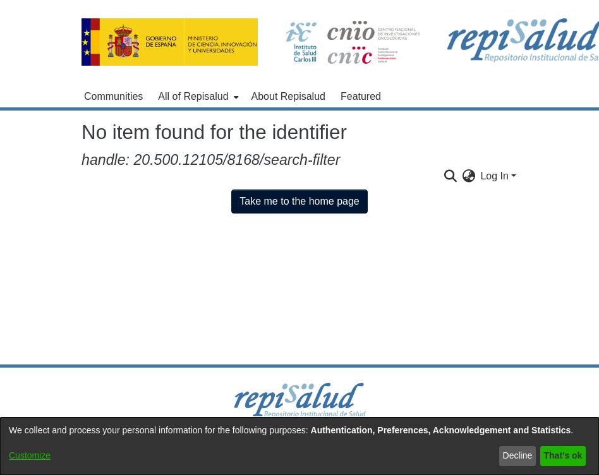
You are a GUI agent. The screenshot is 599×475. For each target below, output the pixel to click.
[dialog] (299, 446)
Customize (30, 455)
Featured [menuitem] (361, 96)
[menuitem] (196, 96)
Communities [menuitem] (113, 96)
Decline (518, 455)
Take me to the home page (299, 201)
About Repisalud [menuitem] (288, 96)
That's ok (563, 455)
